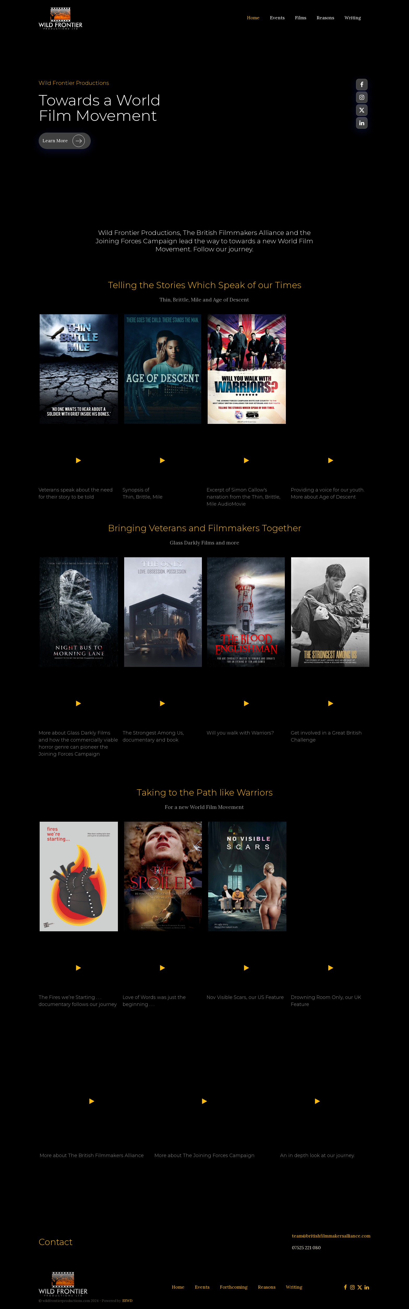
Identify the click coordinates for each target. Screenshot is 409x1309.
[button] (65, 141)
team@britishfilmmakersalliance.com (331, 1236)
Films (300, 18)
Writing (353, 18)
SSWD (127, 1301)
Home (253, 18)
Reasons (325, 18)
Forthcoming (234, 1287)
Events (277, 18)
